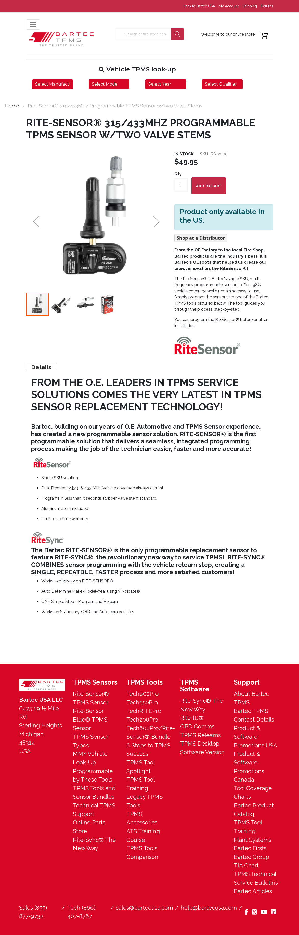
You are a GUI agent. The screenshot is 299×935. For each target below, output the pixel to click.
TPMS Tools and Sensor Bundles (94, 792)
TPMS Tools (144, 682)
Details (41, 366)
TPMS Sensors (95, 682)
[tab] (41, 365)
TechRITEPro (143, 711)
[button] (61, 304)
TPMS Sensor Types (90, 741)
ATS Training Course (143, 835)
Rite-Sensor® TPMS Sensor (91, 698)
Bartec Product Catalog (254, 809)
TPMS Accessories (141, 818)
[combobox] (143, 34)
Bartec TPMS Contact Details (254, 715)
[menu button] (33, 24)
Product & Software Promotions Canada (249, 766)
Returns (267, 6)
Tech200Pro (142, 719)
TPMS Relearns (200, 735)
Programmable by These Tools (93, 775)
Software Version (202, 752)
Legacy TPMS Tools (144, 801)
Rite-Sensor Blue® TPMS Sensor (90, 719)
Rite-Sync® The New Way (94, 844)
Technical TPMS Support (94, 809)
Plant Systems (252, 839)
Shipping (249, 6)
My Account (229, 6)
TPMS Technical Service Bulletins (256, 878)
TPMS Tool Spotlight (140, 766)
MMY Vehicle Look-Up (90, 758)
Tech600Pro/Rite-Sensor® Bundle (149, 732)
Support (247, 682)
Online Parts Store (89, 826)
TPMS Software (194, 685)
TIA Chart (246, 865)
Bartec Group (251, 857)
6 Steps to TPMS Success (148, 749)
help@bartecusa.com (209, 907)
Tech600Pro (142, 693)
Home (12, 106)
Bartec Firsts (250, 848)
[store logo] (61, 39)
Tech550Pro (142, 702)
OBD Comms (197, 726)
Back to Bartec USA (199, 6)
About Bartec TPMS (251, 698)
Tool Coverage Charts (253, 792)
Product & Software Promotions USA (255, 737)
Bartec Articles (253, 891)
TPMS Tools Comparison (142, 852)
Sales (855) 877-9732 (33, 912)
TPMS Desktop (199, 743)
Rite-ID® (192, 717)
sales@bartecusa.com (144, 907)
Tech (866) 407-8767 (81, 912)
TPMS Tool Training (140, 784)
